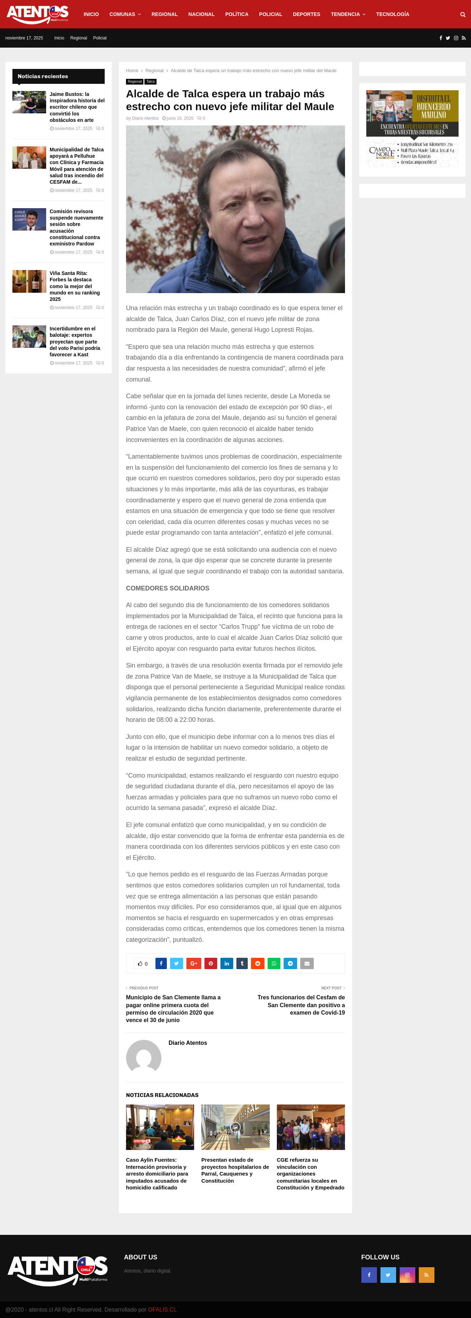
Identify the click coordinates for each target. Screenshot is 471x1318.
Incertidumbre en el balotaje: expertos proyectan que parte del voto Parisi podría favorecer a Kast (75, 341)
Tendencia (345, 14)
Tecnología (392, 14)
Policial (270, 14)
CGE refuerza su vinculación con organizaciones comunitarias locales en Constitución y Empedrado (311, 1173)
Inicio (91, 14)
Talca (150, 81)
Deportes (306, 14)
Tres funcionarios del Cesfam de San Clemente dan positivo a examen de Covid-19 (301, 1005)
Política (236, 14)
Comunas (122, 14)
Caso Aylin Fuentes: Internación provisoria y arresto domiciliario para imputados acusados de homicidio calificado (157, 1173)
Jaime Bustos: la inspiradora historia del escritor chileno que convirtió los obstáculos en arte (77, 107)
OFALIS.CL (162, 1310)
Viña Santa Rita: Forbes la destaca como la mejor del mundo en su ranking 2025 (75, 286)
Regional (165, 14)
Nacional (201, 14)
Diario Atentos (145, 118)
